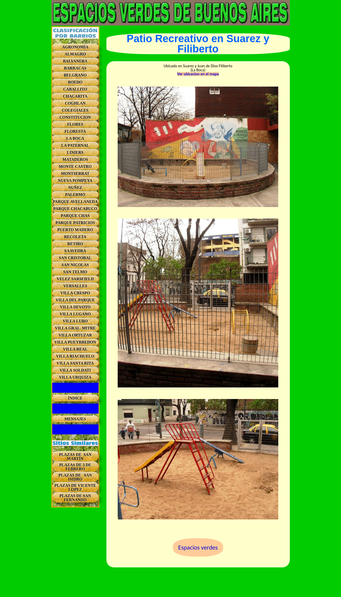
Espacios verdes (198, 547)
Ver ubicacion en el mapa (198, 74)
